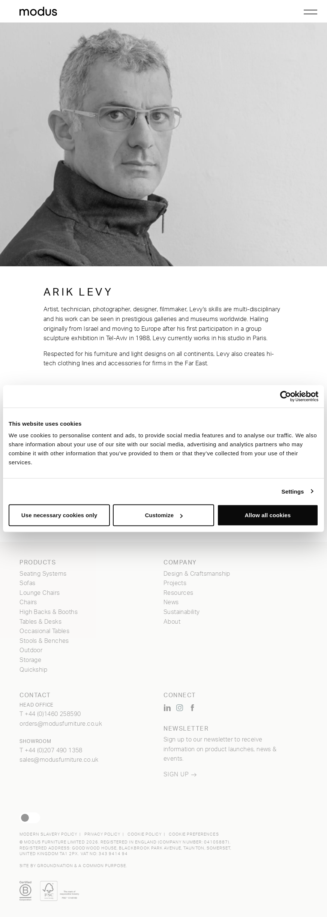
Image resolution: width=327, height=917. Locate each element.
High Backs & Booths (49, 612)
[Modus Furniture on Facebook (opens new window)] (192, 707)
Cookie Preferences (194, 834)
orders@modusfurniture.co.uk (61, 724)
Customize (164, 515)
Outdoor (31, 650)
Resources (179, 593)
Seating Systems (43, 574)
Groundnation (55, 866)
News (171, 602)
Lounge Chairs (40, 593)
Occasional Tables (44, 631)
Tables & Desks (41, 622)
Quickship (33, 670)
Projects (175, 583)
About (172, 622)
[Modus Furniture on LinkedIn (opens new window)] (167, 707)
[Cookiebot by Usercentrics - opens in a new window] (285, 396)
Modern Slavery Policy (48, 834)
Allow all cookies (268, 515)
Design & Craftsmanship (197, 574)
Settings (293, 491)
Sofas (27, 583)
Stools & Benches (44, 641)
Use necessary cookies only (59, 515)
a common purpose (102, 866)
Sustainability (182, 612)
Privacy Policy (102, 834)
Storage (30, 660)
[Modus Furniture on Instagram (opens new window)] (179, 707)
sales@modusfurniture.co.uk (59, 760)
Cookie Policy (145, 834)
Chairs (28, 602)
